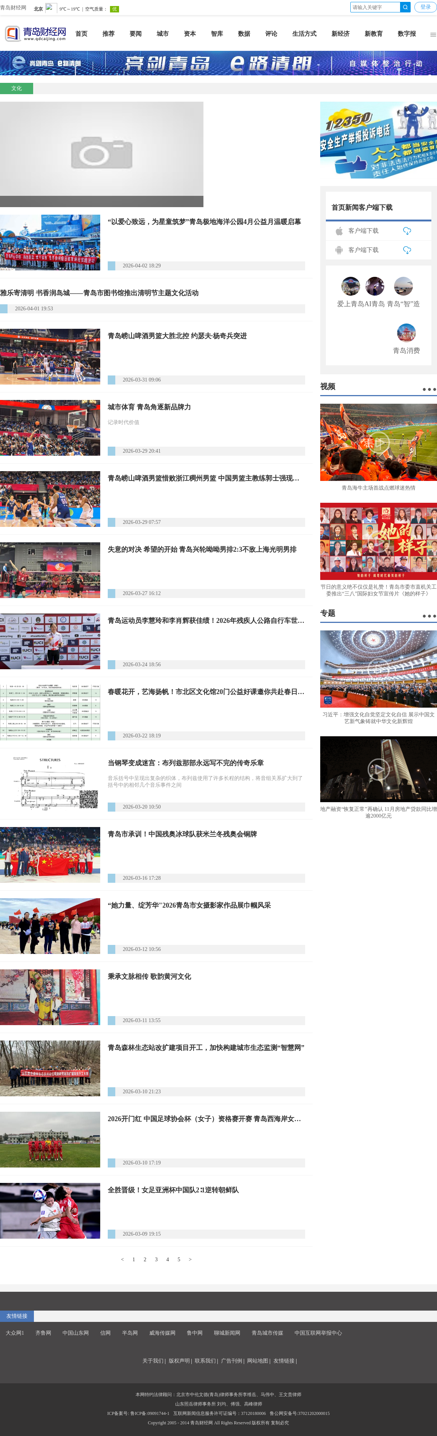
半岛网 (130, 1333)
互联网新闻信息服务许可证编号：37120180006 (219, 1413)
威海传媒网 (162, 1333)
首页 (81, 34)
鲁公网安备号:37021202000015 (300, 1413)
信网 (105, 1333)
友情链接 (17, 1316)
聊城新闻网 (227, 1333)
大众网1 (15, 1333)
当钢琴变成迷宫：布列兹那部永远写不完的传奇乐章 (186, 763)
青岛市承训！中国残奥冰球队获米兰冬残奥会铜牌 (182, 834)
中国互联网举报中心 (318, 1333)
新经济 (341, 34)
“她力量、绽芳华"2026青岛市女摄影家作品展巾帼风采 (189, 905)
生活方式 (304, 34)
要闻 (136, 34)
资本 (190, 34)
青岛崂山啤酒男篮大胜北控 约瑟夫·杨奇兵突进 (177, 336)
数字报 (407, 34)
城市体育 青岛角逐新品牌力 (149, 407)
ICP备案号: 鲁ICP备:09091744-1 (138, 1413)
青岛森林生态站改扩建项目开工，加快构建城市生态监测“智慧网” (206, 1047)
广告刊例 (231, 1361)
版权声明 (179, 1361)
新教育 (374, 34)
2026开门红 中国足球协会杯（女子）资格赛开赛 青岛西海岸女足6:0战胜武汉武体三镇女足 (206, 1119)
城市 (163, 34)
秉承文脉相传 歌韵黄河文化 (149, 976)
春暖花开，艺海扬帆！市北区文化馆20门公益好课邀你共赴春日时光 (206, 692)
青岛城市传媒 (267, 1333)
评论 (271, 34)
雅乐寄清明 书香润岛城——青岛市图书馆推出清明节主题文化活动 (99, 293)
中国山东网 (76, 1333)
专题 (327, 613)
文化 (16, 88)
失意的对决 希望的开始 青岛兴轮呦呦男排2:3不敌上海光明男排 (202, 549)
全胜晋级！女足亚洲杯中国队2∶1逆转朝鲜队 (173, 1190)
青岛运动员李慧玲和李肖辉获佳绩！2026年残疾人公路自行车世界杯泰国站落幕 (206, 620)
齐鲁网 (43, 1333)
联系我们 (205, 1361)
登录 (425, 7)
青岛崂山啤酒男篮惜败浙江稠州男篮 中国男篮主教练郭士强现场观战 (206, 478)
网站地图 (257, 1361)
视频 (327, 386)
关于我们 (152, 1361)
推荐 (108, 34)
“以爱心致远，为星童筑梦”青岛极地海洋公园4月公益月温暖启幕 (204, 222)
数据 (244, 34)
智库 (217, 34)
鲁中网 (195, 1333)
